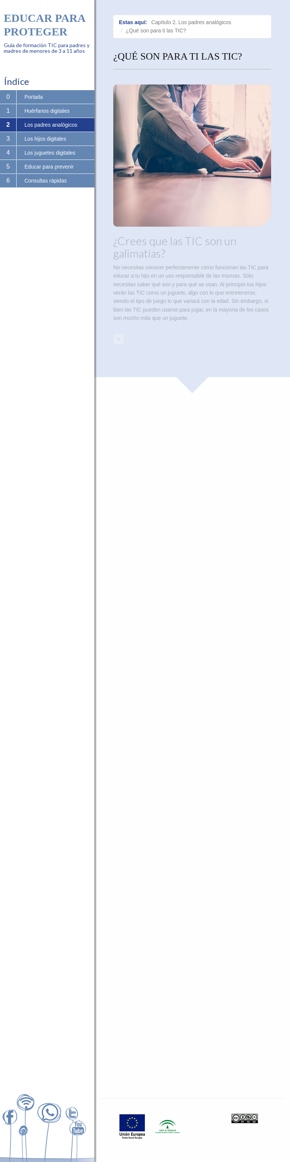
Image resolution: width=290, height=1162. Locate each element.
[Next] (118, 339)
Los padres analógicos (51, 125)
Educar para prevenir (49, 167)
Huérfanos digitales (47, 111)
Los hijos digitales (45, 139)
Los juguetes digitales (50, 153)
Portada (34, 97)
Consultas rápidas (46, 181)
